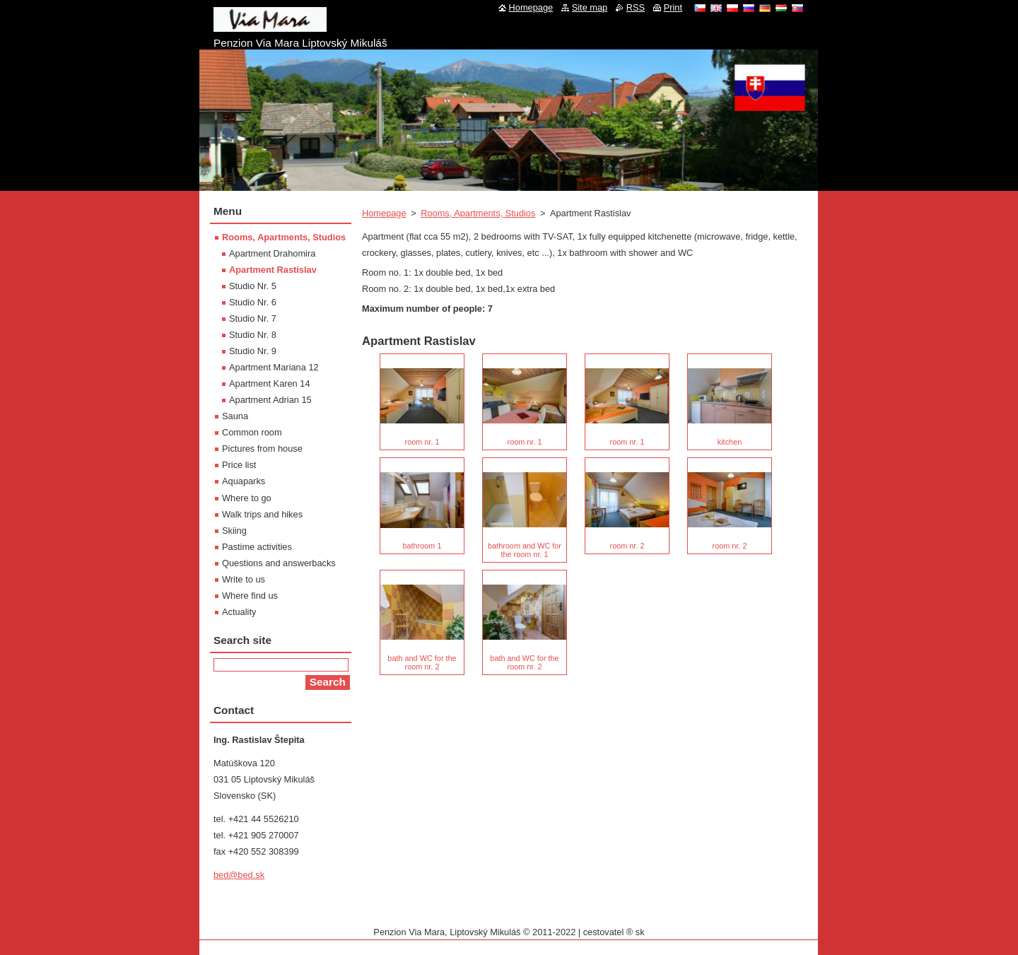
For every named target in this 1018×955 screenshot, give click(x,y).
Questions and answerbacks (279, 563)
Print (673, 7)
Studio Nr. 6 (252, 302)
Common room (252, 432)
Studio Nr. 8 (252, 334)
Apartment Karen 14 (269, 383)
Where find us (250, 595)
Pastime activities (257, 546)
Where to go (246, 498)
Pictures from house (262, 448)
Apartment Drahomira (272, 253)
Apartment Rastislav (273, 269)
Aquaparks (243, 481)
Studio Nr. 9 (252, 351)
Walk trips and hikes (262, 514)
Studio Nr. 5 (252, 286)
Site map (590, 7)
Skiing (234, 530)
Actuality (239, 612)
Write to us (243, 579)
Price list (239, 464)
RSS (635, 7)
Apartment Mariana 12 (274, 367)
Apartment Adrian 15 (270, 399)
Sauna (235, 416)
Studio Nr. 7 (252, 318)
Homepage (384, 213)
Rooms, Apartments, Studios (478, 213)
